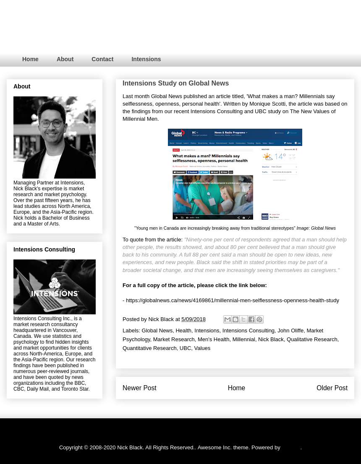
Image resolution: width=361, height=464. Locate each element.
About (65, 59)
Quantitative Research (150, 348)
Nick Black (271, 339)
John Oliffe (290, 330)
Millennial (244, 339)
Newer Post (140, 387)
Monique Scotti (267, 104)
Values (202, 348)
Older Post (332, 387)
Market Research (174, 339)
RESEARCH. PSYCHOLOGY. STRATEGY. (128, 29)
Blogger (291, 447)
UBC (260, 111)
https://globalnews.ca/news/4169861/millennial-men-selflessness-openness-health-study (232, 300)
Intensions (146, 59)
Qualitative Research (312, 339)
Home (30, 59)
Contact (102, 59)
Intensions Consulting (217, 111)
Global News (166, 96)
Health (183, 330)
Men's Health (213, 339)
